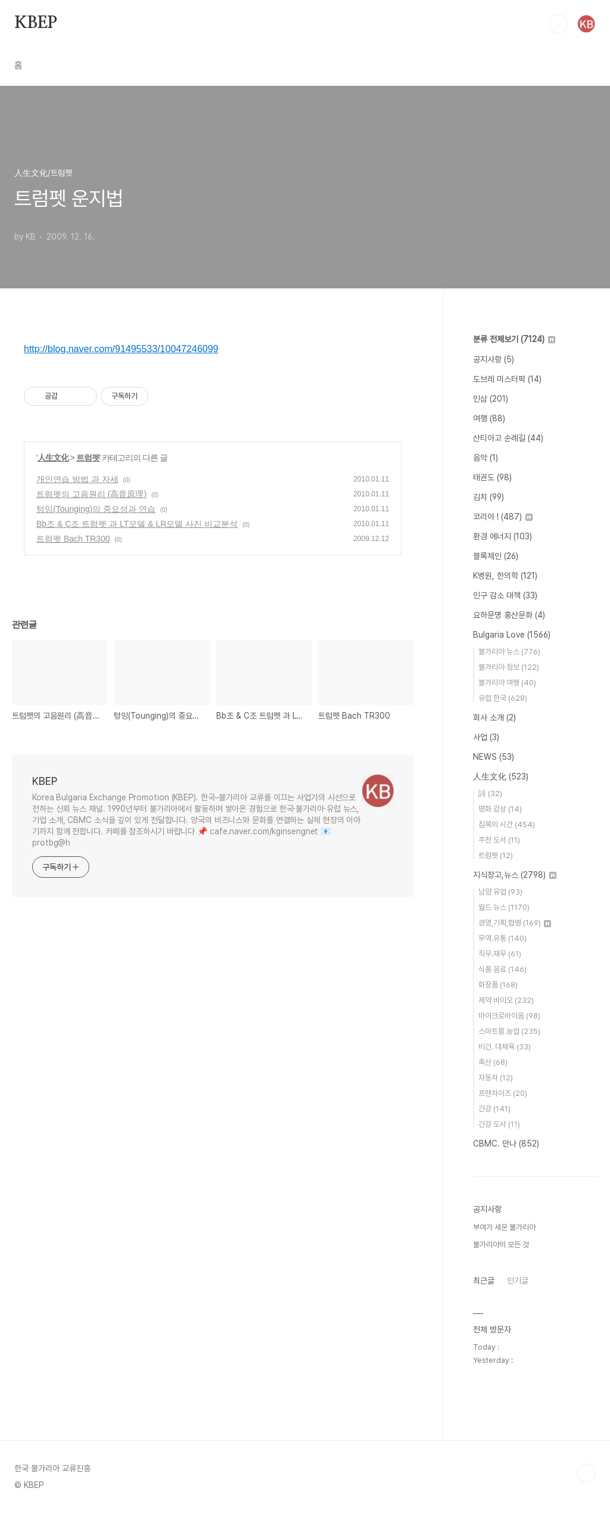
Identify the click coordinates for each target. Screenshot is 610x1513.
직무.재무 (499, 953)
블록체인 (495, 556)
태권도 (492, 477)
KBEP (35, 23)
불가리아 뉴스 (509, 651)
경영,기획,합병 (514, 922)
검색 (559, 24)
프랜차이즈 (502, 1093)
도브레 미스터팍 (507, 379)
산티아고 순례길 (508, 438)
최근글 (483, 1280)
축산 (493, 1062)
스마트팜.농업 (509, 1031)
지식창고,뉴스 (514, 875)
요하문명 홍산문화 (509, 615)
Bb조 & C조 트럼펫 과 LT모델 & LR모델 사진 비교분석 (137, 524)
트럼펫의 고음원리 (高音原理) (91, 494)
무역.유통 (502, 938)
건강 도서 (499, 1124)
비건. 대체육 (504, 1046)
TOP (586, 1473)
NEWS (493, 757)
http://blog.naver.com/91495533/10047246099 (121, 349)
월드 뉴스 (504, 907)
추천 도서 (499, 839)
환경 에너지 (502, 536)
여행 (489, 418)
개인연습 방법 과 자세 (77, 479)
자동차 (495, 1077)
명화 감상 (500, 808)
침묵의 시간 (506, 824)
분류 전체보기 (514, 339)
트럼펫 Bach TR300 (73, 538)
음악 (485, 457)
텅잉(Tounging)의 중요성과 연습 (95, 509)
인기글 (517, 1280)
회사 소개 (494, 717)
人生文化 (53, 457)
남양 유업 (500, 891)
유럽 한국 (502, 698)
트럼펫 (87, 457)
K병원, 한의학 (505, 575)
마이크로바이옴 (509, 1015)
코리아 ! (503, 516)
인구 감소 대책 (505, 595)
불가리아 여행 (507, 682)
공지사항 (493, 359)
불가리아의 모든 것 (501, 1244)
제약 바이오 (506, 1000)
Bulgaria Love (511, 634)
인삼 (490, 398)
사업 (486, 737)
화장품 (498, 984)
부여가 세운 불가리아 (504, 1227)
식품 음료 (502, 969)
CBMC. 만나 (506, 1143)
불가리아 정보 (508, 667)
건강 (494, 1108)
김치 (488, 497)
